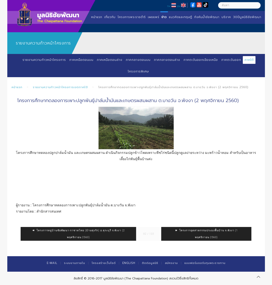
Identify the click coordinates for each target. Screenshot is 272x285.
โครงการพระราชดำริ (132, 17)
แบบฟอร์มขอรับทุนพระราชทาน (204, 263)
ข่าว (164, 17)
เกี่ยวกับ (109, 17)
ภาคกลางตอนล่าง (167, 60)
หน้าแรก (96, 17)
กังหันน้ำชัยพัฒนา (206, 17)
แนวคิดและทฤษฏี (180, 17)
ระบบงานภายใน (74, 263)
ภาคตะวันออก (231, 60)
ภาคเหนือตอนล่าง (109, 60)
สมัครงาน (171, 263)
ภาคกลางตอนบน (138, 60)
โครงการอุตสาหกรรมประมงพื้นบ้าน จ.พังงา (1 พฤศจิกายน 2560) (206, 234)
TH (168, 6)
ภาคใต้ (249, 60)
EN (178, 6)
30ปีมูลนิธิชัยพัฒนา (247, 17)
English (128, 263)
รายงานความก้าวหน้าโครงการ (44, 60)
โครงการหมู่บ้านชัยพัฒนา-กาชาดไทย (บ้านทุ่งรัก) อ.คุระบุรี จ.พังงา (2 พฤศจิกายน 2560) (78, 234)
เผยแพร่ (153, 17)
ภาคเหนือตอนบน (81, 60)
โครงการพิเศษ (138, 71)
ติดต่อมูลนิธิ (150, 263)
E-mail (52, 263)
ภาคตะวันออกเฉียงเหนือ (200, 60)
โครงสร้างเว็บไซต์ (104, 263)
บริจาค (226, 17)
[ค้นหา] (239, 5)
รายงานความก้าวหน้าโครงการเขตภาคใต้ (60, 87)
